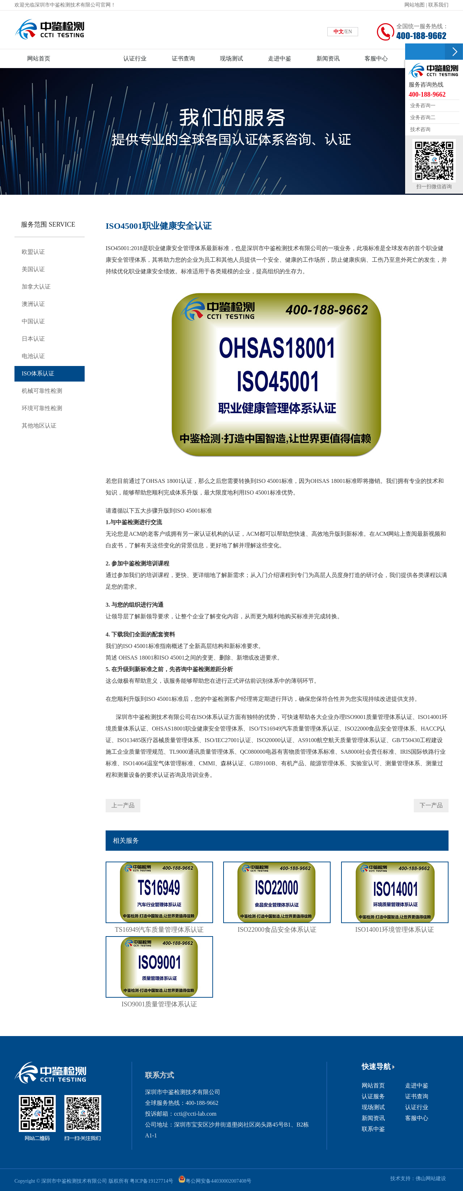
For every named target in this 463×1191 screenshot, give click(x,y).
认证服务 (373, 1096)
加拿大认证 (36, 286)
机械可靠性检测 (42, 391)
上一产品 (123, 805)
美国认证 (33, 269)
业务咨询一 (422, 105)
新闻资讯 (373, 1118)
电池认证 (33, 356)
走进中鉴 (416, 1085)
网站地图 (414, 5)
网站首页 (373, 1085)
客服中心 (416, 1118)
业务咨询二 (422, 117)
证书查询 (416, 1096)
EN (348, 31)
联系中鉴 (373, 1129)
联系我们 (438, 5)
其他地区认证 (39, 425)
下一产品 (431, 805)
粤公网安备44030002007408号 (218, 1181)
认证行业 (416, 1107)
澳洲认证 (33, 304)
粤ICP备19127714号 (151, 1181)
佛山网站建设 (431, 1178)
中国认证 (33, 321)
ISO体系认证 (38, 373)
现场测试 (373, 1107)
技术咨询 (419, 129)
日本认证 (33, 339)
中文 (339, 31)
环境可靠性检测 (42, 408)
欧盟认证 (33, 252)
